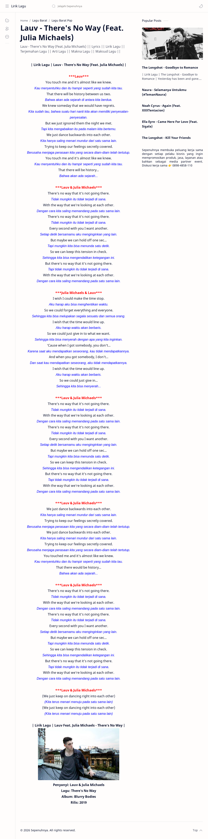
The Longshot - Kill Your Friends (166, 138)
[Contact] (7, 37)
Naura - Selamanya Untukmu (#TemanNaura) (164, 92)
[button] (201, 6)
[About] (7, 29)
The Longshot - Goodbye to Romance (170, 67)
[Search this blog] (84, 6)
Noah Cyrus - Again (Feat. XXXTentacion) (161, 108)
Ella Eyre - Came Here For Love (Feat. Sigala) (170, 124)
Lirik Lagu (18, 6)
